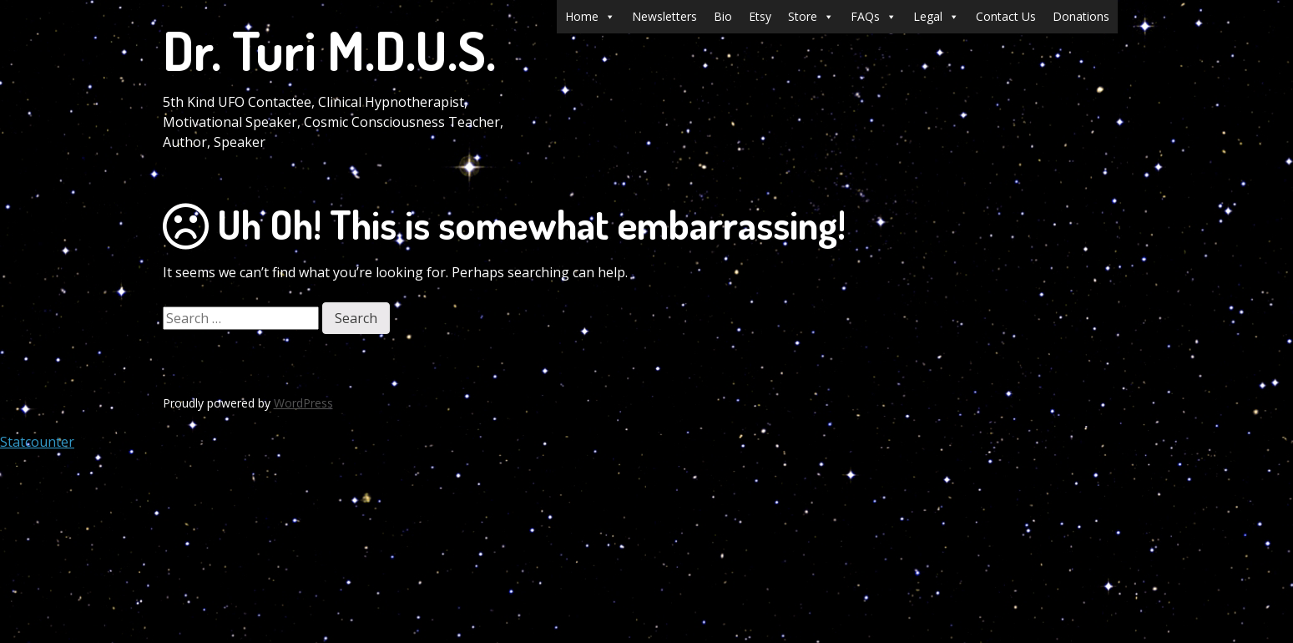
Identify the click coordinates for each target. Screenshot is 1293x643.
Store (811, 16)
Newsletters (664, 16)
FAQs (874, 16)
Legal (936, 16)
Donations (1081, 16)
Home (590, 16)
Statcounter (37, 442)
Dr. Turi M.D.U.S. (329, 50)
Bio (723, 16)
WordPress (303, 403)
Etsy (760, 16)
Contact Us (1006, 16)
